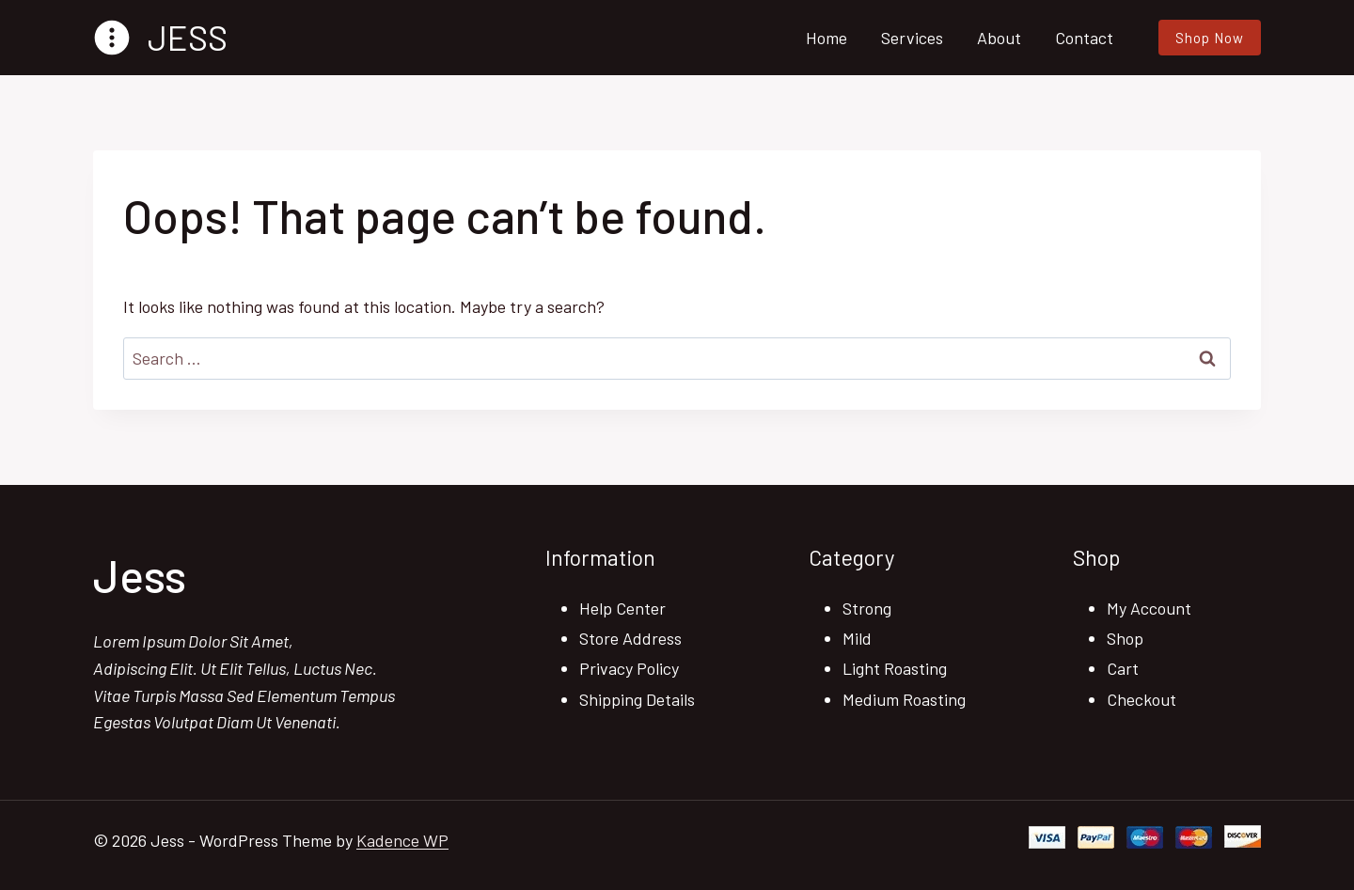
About (999, 37)
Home (826, 37)
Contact (1084, 37)
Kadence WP (402, 840)
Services (912, 37)
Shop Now (1209, 37)
